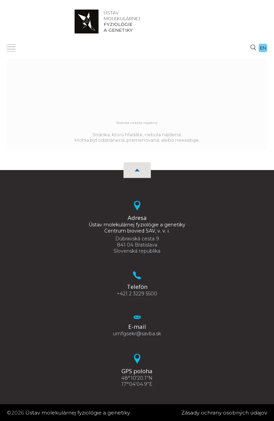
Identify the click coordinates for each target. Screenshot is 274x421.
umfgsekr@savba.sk (137, 334)
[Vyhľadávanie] (253, 47)
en (263, 48)
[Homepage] (87, 21)
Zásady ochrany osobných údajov (224, 412)
